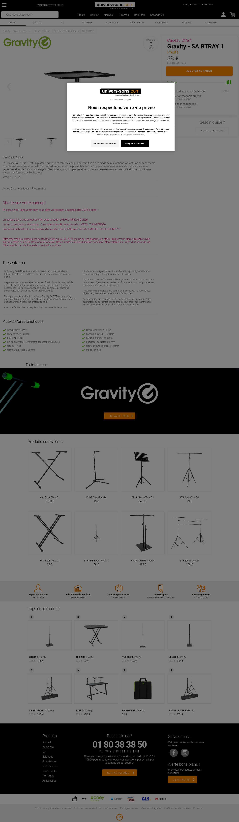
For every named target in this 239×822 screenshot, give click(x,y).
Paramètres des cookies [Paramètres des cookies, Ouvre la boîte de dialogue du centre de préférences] (104, 143)
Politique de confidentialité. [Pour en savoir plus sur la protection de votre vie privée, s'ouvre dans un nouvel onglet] (134, 134)
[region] (121, 116)
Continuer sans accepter (120, 100)
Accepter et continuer (135, 143)
